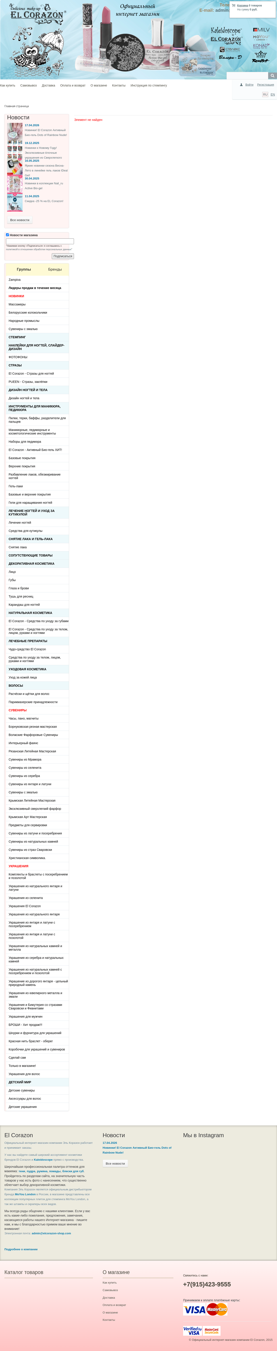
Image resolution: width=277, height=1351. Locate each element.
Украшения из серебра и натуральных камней (36, 959)
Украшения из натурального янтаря (34, 914)
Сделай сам (17, 1057)
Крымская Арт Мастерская (28, 817)
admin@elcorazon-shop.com (51, 1233)
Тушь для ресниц (21, 596)
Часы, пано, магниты (24, 718)
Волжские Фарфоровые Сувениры (33, 735)
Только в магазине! (22, 1066)
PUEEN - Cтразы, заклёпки (28, 381)
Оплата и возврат (72, 85)
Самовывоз (28, 85)
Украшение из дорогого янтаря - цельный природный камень (38, 983)
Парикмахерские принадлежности (33, 702)
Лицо (12, 572)
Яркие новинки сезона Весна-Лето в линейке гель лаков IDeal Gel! (46, 170)
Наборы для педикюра (25, 441)
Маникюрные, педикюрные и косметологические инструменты (32, 431)
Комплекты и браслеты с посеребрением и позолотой (38, 876)
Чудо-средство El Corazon (27, 649)
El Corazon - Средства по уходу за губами (39, 621)
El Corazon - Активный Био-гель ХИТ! (35, 450)
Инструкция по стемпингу (149, 85)
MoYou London (25, 1194)
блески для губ (73, 1171)
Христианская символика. (27, 858)
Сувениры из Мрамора (25, 759)
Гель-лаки (16, 486)
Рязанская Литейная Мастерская (32, 751)
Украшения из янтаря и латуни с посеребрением (32, 924)
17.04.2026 (32, 125)
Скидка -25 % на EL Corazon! (44, 201)
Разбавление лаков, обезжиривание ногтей (35, 476)
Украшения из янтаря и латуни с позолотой (32, 936)
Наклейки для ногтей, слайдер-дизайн (36, 347)
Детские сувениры (22, 1090)
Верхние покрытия (22, 466)
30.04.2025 (32, 178)
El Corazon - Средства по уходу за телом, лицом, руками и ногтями (38, 631)
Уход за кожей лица (23, 677)
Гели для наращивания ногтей (30, 502)
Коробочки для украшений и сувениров (37, 1049)
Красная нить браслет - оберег (31, 1041)
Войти (249, 84)
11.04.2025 (32, 196)
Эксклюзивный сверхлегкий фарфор (35, 808)
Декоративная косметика (31, 563)
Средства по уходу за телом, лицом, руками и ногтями (35, 659)
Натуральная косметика (30, 613)
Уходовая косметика (27, 669)
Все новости (19, 220)
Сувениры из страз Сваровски (30, 850)
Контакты (118, 85)
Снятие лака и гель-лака (31, 539)
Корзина (242, 5)
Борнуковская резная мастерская (33, 726)
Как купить (7, 85)
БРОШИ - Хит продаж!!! (25, 1025)
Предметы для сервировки (28, 825)
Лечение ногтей (20, 522)
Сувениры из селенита (25, 767)
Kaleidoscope (43, 1159)
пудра (31, 1171)
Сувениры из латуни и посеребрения (35, 833)
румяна (42, 1171)
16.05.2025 (32, 160)
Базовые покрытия (22, 458)
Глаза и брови (19, 588)
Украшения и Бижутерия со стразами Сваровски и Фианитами (35, 1006)
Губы (12, 580)
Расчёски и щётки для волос (29, 694)
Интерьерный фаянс (23, 743)
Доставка (48, 85)
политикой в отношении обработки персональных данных (38, 249)
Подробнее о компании (20, 1249)
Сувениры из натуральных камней (33, 841)
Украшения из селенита (26, 898)
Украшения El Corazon (25, 906)
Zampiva (15, 279)
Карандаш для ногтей (24, 604)
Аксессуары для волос (25, 1098)
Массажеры (17, 304)
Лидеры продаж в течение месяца (35, 288)
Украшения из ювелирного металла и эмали (35, 994)
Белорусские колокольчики (28, 312)
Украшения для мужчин (26, 1016)
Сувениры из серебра (24, 776)
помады (55, 1171)
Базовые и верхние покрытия (30, 494)
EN (273, 94)
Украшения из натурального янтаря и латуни (35, 887)
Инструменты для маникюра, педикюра (34, 408)
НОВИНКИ (16, 296)
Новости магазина (22, 235)
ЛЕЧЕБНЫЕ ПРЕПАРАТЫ (28, 641)
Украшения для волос (24, 1074)
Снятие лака (18, 547)
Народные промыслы (24, 321)
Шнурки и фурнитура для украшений (35, 1033)
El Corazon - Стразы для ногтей (31, 373)
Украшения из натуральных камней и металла (35, 947)
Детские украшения (23, 1107)
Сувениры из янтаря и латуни (30, 784)
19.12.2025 (32, 143)
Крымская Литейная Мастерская (32, 800)
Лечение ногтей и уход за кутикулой (32, 512)
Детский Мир (20, 1082)
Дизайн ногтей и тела (28, 390)
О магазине (99, 85)
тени (22, 1171)
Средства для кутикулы (25, 531)
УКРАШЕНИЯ (18, 866)
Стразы (15, 365)
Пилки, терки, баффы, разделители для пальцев (37, 419)
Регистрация (265, 84)
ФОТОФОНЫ (18, 357)
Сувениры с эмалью (23, 329)
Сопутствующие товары (30, 555)
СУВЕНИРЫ (18, 710)
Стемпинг (17, 337)
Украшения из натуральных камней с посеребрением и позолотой (35, 971)
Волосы (16, 685)
